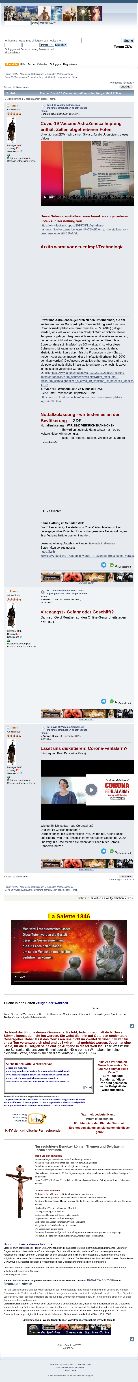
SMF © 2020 (68, 1364)
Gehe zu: (83, 898)
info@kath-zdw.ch (18, 1274)
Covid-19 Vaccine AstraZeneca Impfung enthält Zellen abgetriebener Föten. (64, 108)
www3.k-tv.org (19, 1114)
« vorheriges (115, 82)
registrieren (55, 40)
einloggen (37, 40)
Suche (9, 1003)
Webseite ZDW (48, 22)
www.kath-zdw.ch (86, 583)
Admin (14, 105)
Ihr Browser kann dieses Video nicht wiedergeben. (69, 952)
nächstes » (128, 82)
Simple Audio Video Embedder (70, 1367)
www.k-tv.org (20, 1117)
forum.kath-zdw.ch (18, 1284)
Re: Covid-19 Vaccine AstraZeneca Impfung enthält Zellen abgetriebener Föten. (64, 593)
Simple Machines (83, 1364)
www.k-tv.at (21, 1120)
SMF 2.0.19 (55, 1364)
